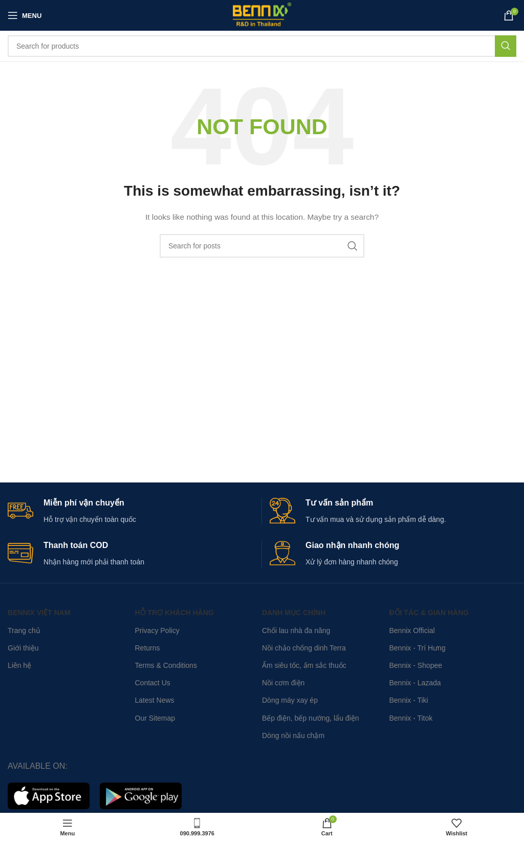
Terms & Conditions (166, 665)
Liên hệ (19, 665)
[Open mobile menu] (25, 15)
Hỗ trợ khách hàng (174, 612)
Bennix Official (411, 630)
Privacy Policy (157, 630)
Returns (147, 648)
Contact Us (152, 683)
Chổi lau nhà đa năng (296, 630)
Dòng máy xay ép (290, 700)
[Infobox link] (131, 511)
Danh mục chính (293, 612)
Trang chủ (24, 630)
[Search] (262, 46)
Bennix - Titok (410, 718)
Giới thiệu (23, 648)
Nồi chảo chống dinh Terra (304, 648)
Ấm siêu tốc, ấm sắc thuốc (304, 665)
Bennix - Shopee (415, 665)
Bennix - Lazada (415, 683)
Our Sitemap (155, 718)
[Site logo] (262, 15)
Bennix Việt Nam (39, 612)
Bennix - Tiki (408, 700)
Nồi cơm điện (283, 683)
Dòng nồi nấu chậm (293, 735)
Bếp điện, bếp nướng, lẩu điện (310, 718)
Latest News (154, 700)
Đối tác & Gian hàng (429, 612)
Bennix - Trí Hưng (417, 648)
